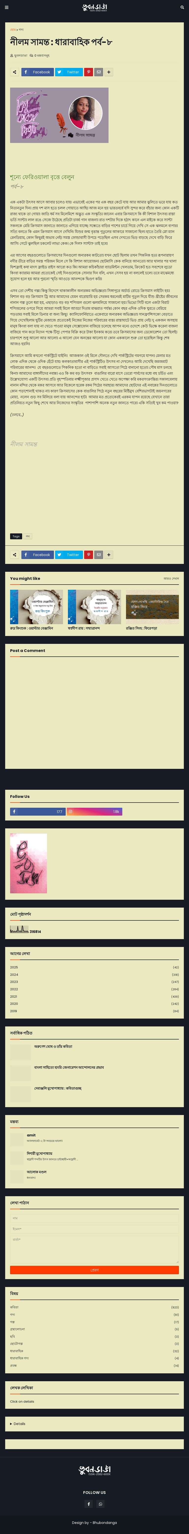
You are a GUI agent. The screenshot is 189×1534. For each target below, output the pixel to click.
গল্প (94, 1322)
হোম (13, 29)
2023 (94, 982)
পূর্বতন (177, 778)
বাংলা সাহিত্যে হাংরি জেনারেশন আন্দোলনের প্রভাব (69, 1067)
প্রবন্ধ (94, 1365)
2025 (94, 967)
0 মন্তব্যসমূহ (41, 55)
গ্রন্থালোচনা (94, 1329)
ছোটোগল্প (94, 1344)
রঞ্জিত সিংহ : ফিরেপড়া (141, 628)
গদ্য (21, 29)
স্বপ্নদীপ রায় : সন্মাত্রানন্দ (84, 628)
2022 (94, 989)
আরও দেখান (171, 579)
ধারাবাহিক (94, 1351)
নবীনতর (12, 778)
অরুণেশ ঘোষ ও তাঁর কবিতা (53, 1046)
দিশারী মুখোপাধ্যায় (39, 1153)
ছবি (94, 1336)
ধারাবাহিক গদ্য (94, 1358)
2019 (94, 1011)
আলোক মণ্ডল (36, 1172)
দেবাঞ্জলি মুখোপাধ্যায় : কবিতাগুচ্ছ (57, 1088)
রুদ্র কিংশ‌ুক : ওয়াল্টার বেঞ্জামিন (31, 628)
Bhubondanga (105, 1522)
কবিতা (94, 1307)
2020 (94, 1004)
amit (31, 1135)
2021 (94, 996)
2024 (94, 974)
